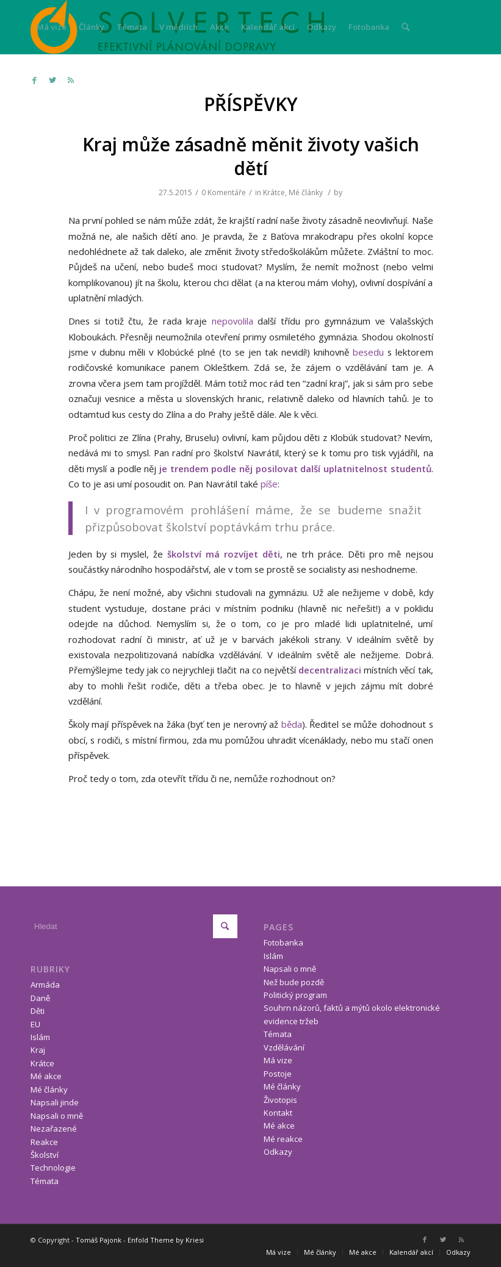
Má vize (278, 1060)
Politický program (295, 994)
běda (290, 724)
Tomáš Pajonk (98, 1239)
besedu (368, 352)
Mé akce (46, 1076)
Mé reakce (283, 1138)
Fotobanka (283, 942)
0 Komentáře (223, 192)
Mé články (306, 192)
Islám (40, 1037)
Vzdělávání (284, 1047)
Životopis (280, 1099)
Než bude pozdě (294, 982)
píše (269, 484)
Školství (45, 1154)
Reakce (44, 1141)
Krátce (274, 192)
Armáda (45, 984)
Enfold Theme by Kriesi (166, 1239)
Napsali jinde (55, 1102)
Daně (40, 997)
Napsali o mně (57, 1115)
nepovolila (232, 321)
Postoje (278, 1073)
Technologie (53, 1167)
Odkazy (278, 1151)
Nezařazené (54, 1128)
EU (35, 1024)
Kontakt (278, 1112)
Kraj (38, 1049)
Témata (45, 1180)
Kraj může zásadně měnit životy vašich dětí (250, 156)
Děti (38, 1010)
